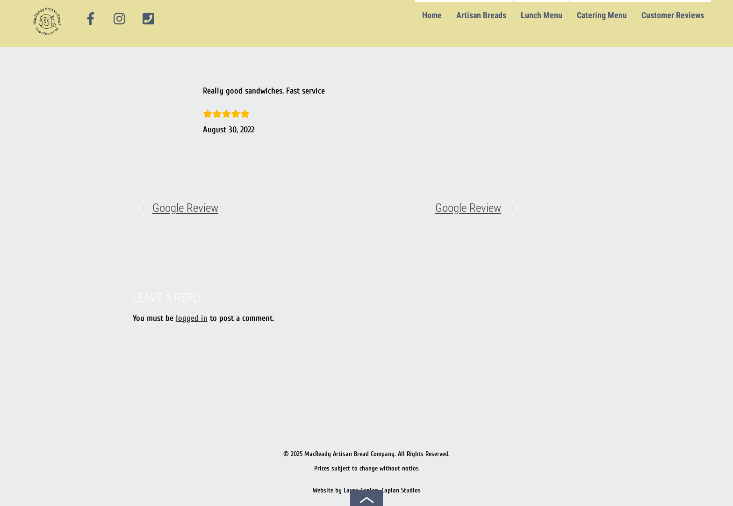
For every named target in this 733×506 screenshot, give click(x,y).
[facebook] (90, 19)
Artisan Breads (481, 15)
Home (432, 15)
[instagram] (120, 19)
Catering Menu (602, 15)
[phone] (148, 19)
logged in (192, 318)
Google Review (185, 208)
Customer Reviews (672, 15)
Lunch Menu (541, 15)
